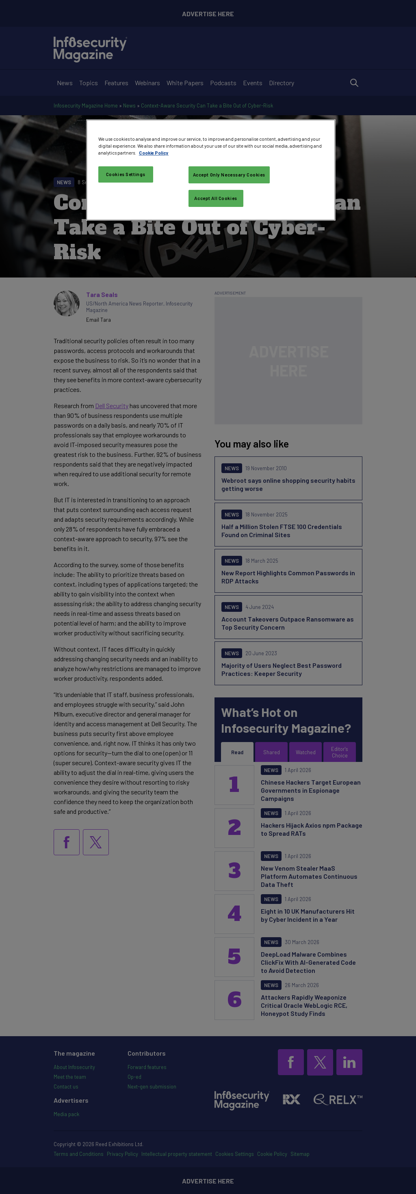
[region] (211, 170)
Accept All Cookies (215, 198)
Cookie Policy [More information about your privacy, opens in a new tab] (154, 152)
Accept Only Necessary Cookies (229, 174)
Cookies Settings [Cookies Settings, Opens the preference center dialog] (125, 174)
